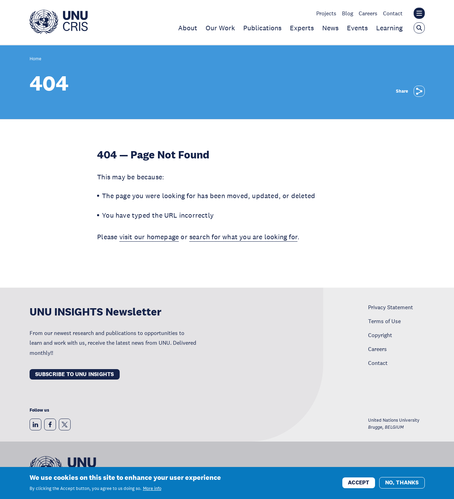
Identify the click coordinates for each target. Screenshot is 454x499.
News (330, 28)
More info (152, 488)
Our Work (220, 28)
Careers (368, 13)
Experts (302, 28)
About (187, 28)
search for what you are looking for (243, 237)
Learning (389, 28)
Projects (326, 13)
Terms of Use (384, 321)
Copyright (380, 335)
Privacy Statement (390, 307)
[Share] (419, 91)
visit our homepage (149, 237)
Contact (393, 13)
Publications (262, 28)
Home (35, 59)
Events (357, 28)
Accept (358, 482)
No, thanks (402, 482)
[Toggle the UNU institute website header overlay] (419, 13)
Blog (347, 13)
